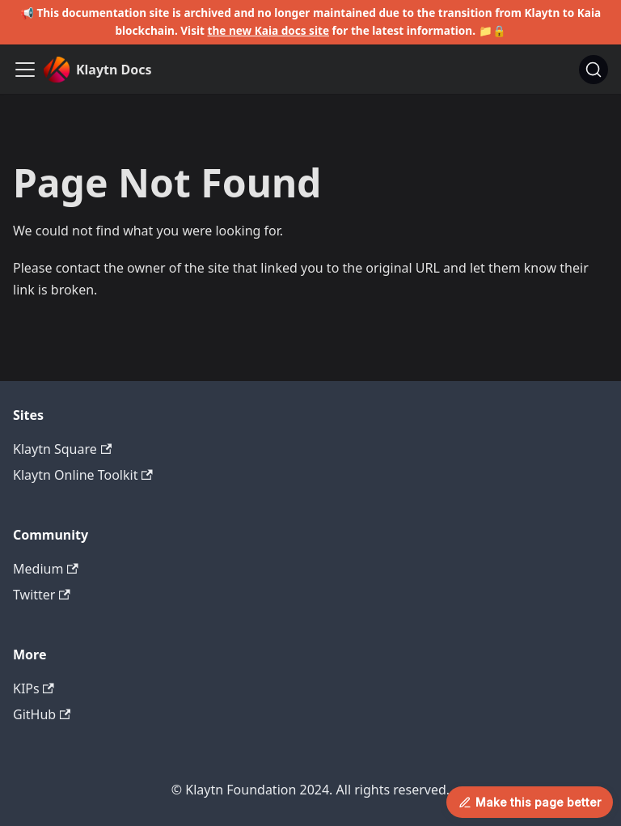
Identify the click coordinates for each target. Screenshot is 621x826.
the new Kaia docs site (269, 30)
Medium (45, 569)
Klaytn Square (62, 449)
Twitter (41, 595)
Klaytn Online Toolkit (83, 475)
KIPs (33, 688)
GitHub (41, 714)
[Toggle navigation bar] (25, 69)
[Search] (593, 69)
